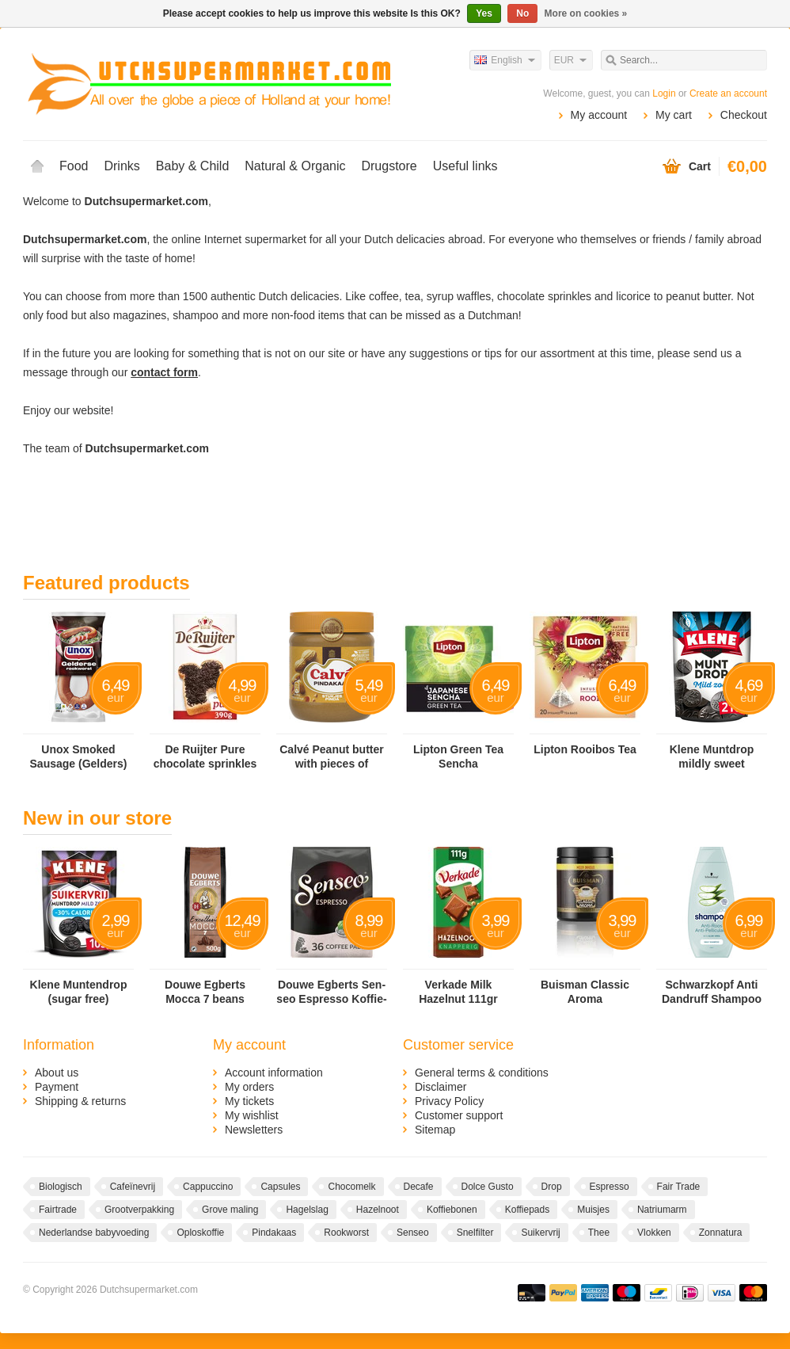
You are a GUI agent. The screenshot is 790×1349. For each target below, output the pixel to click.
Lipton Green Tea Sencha (458, 756)
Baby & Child (193, 166)
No (522, 13)
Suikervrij (540, 1232)
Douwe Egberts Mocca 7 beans (205, 991)
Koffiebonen (452, 1209)
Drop (551, 1186)
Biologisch (60, 1186)
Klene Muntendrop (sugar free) (78, 991)
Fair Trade (679, 1186)
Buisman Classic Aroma (585, 991)
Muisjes (593, 1209)
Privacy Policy (449, 1101)
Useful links (465, 166)
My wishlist (252, 1115)
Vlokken (654, 1232)
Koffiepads (527, 1209)
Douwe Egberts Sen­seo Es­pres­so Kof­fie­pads (331, 992)
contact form (164, 372)
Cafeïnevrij (132, 1186)
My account (599, 115)
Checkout (743, 115)
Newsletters (254, 1129)
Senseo (413, 1232)
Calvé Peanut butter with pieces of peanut (331, 757)
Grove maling (230, 1209)
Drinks (121, 166)
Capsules (280, 1186)
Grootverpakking (139, 1209)
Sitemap (435, 1129)
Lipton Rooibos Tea (585, 749)
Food (73, 166)
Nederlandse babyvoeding (94, 1232)
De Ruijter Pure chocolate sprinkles (205, 756)
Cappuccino (208, 1186)
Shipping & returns (80, 1101)
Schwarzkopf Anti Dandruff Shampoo (712, 991)
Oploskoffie (200, 1232)
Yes (484, 13)
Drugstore (388, 166)
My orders (249, 1086)
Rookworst (346, 1232)
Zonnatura (721, 1232)
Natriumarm (662, 1209)
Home (37, 166)
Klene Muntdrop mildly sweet (712, 756)
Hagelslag (307, 1209)
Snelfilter (475, 1232)
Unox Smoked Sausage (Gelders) (78, 756)
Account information (274, 1072)
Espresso (609, 1186)
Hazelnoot (377, 1209)
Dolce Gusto (487, 1186)
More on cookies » (586, 13)
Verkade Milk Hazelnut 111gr (458, 991)
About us (56, 1072)
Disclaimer (440, 1086)
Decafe (419, 1186)
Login (663, 93)
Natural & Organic (295, 166)
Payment (56, 1086)
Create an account (728, 93)
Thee (599, 1232)
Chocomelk (351, 1186)
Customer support (459, 1115)
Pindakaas (274, 1232)
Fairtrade (58, 1209)
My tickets (249, 1101)
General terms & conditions (482, 1072)
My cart (673, 115)
